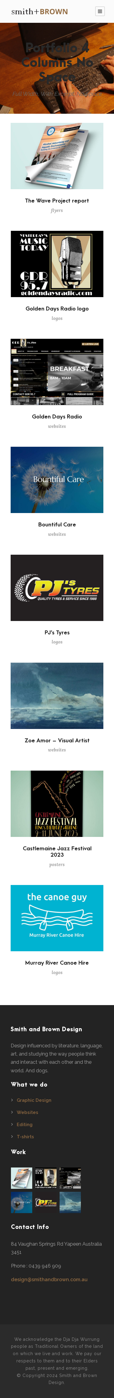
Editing (25, 1124)
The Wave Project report (57, 201)
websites (57, 426)
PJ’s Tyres (57, 633)
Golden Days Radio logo (57, 309)
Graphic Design (34, 1100)
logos (57, 318)
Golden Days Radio (57, 417)
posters (57, 864)
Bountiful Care (57, 525)
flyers (57, 210)
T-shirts (25, 1137)
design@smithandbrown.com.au (49, 1279)
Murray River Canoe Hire (57, 963)
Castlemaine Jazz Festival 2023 (57, 852)
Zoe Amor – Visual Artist (57, 740)
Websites (27, 1112)
